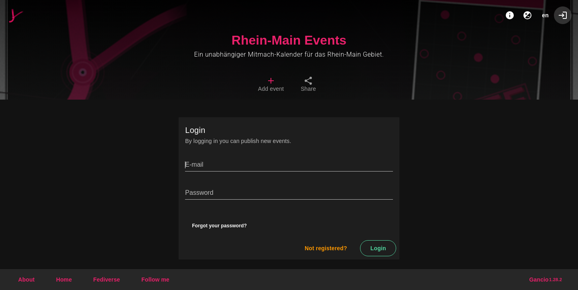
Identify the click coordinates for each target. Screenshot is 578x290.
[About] (510, 15)
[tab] (271, 85)
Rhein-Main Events (289, 40)
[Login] (563, 15)
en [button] (545, 15)
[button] (106, 280)
